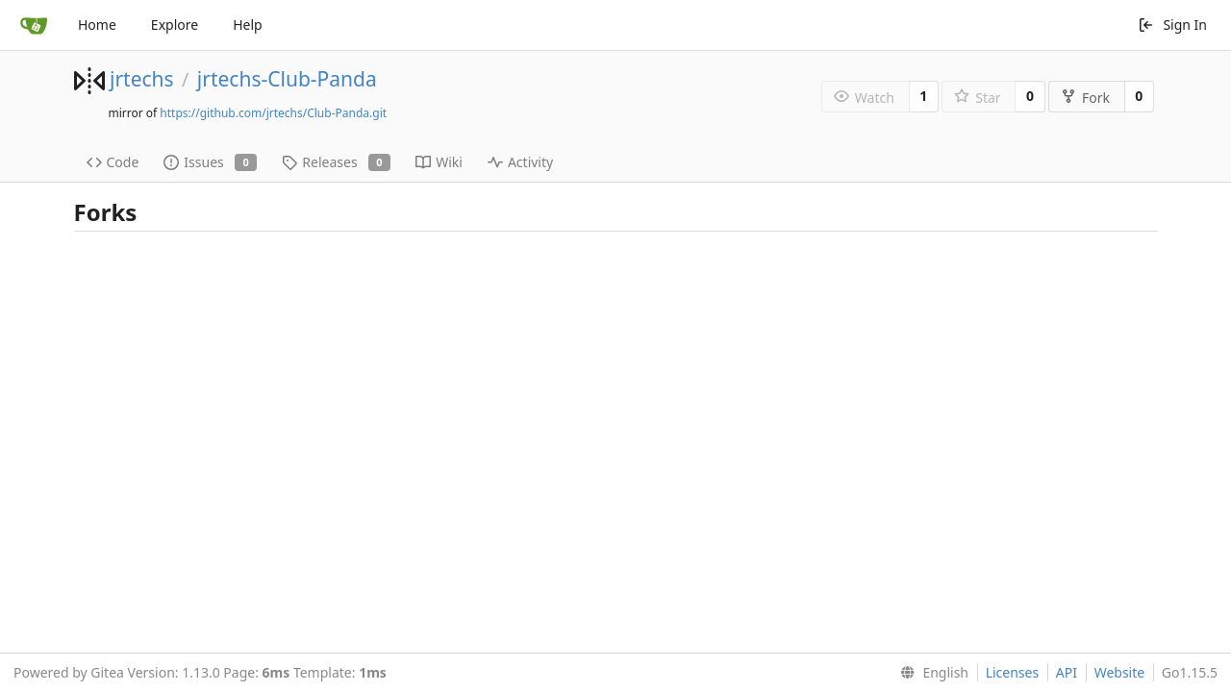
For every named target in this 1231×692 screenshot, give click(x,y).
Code (113, 162)
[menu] (930, 673)
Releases (336, 162)
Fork (1085, 97)
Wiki (439, 162)
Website (1119, 672)
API (1066, 672)
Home (97, 24)
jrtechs (142, 78)
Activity (520, 162)
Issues (210, 162)
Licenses (1013, 672)
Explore (174, 24)
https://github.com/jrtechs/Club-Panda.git (273, 113)
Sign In (1172, 24)
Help (248, 24)
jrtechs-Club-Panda (287, 78)
